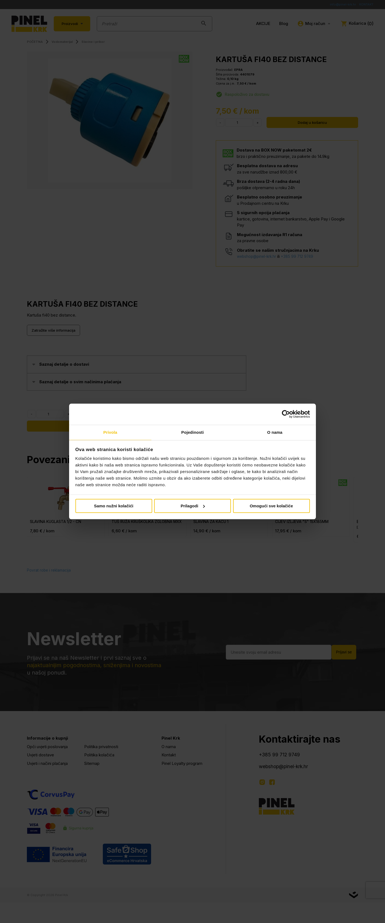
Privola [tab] (110, 432)
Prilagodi (193, 506)
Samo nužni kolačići (113, 506)
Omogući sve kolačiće (271, 506)
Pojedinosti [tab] (192, 432)
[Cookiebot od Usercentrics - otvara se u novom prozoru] (286, 414)
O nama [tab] (274, 432)
